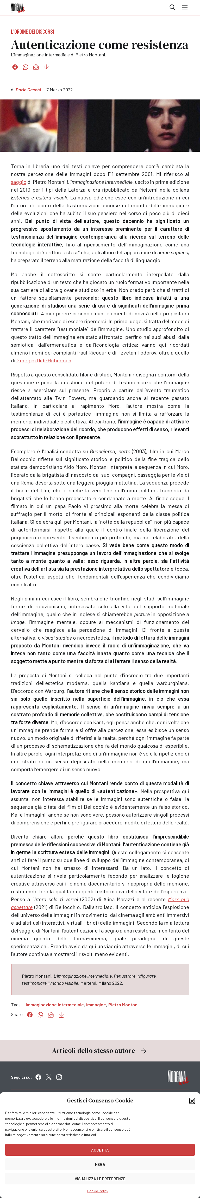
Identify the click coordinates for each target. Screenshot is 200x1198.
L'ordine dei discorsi (32, 31)
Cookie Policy (97, 1191)
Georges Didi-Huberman (43, 360)
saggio (18, 182)
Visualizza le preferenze (100, 1178)
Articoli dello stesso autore (100, 1050)
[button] (192, 1100)
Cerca (172, 7)
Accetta (100, 1150)
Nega (100, 1164)
